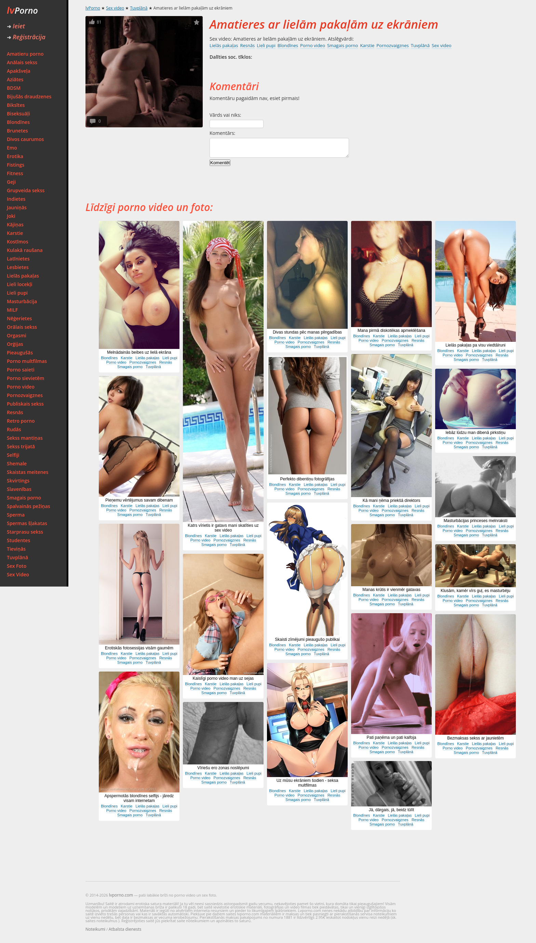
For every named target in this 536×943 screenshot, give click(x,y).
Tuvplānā (17, 557)
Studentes (18, 540)
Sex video (115, 8)
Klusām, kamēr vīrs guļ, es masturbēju (475, 590)
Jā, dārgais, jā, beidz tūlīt (391, 809)
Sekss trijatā (21, 446)
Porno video (21, 386)
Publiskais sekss (25, 403)
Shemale (17, 463)
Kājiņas (15, 224)
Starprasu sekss (25, 532)
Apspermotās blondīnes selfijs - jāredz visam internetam (139, 798)
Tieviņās (16, 549)
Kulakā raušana (25, 250)
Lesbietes (18, 267)
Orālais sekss (22, 327)
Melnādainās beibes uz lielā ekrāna (139, 352)
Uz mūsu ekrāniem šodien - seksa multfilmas (307, 783)
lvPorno (92, 8)
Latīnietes (18, 258)
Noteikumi (95, 929)
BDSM (14, 88)
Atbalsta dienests (125, 929)
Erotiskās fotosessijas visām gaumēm (139, 648)
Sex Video (18, 574)
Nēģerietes (19, 318)
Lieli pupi (17, 293)
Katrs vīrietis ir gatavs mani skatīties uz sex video (223, 528)
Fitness (15, 173)
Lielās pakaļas (23, 275)
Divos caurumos (25, 139)
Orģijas (15, 344)
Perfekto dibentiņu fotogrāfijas (307, 479)
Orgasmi (16, 335)
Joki (11, 216)
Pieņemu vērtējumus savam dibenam (139, 500)
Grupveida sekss (25, 190)
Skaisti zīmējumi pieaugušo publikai (307, 639)
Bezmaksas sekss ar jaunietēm (475, 738)
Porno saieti (21, 369)
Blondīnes (18, 122)
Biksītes (16, 105)
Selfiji (13, 455)
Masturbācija (22, 301)
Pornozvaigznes (25, 395)
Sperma (16, 514)
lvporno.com (121, 895)
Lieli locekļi (19, 284)
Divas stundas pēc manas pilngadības (307, 332)
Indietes (16, 199)
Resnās (15, 412)
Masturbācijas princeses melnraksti (476, 520)
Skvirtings (18, 480)
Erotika (15, 156)
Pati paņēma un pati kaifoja (391, 737)
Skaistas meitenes (27, 472)
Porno (22, 10)
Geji (11, 182)
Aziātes (15, 79)
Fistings (15, 164)
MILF (12, 310)
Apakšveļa (18, 71)
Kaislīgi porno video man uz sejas (223, 678)
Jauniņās (17, 207)
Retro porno (21, 421)
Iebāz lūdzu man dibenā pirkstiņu (475, 432)
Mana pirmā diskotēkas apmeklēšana (391, 330)
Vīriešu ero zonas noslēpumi (223, 767)
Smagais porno (24, 497)
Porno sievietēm (25, 378)
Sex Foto (16, 566)
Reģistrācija (26, 37)
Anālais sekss (22, 62)
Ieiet (16, 26)
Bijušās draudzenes (29, 96)
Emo (12, 147)
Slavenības (19, 489)
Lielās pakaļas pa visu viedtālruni (475, 345)
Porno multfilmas (27, 361)
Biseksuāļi (18, 113)
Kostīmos (17, 241)
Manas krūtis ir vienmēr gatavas (391, 589)
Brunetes (17, 130)
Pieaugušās (20, 352)
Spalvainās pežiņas (28, 506)
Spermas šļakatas (27, 523)
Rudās (14, 429)
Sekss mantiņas (25, 438)
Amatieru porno (25, 54)
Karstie (15, 233)
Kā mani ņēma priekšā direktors (391, 500)
